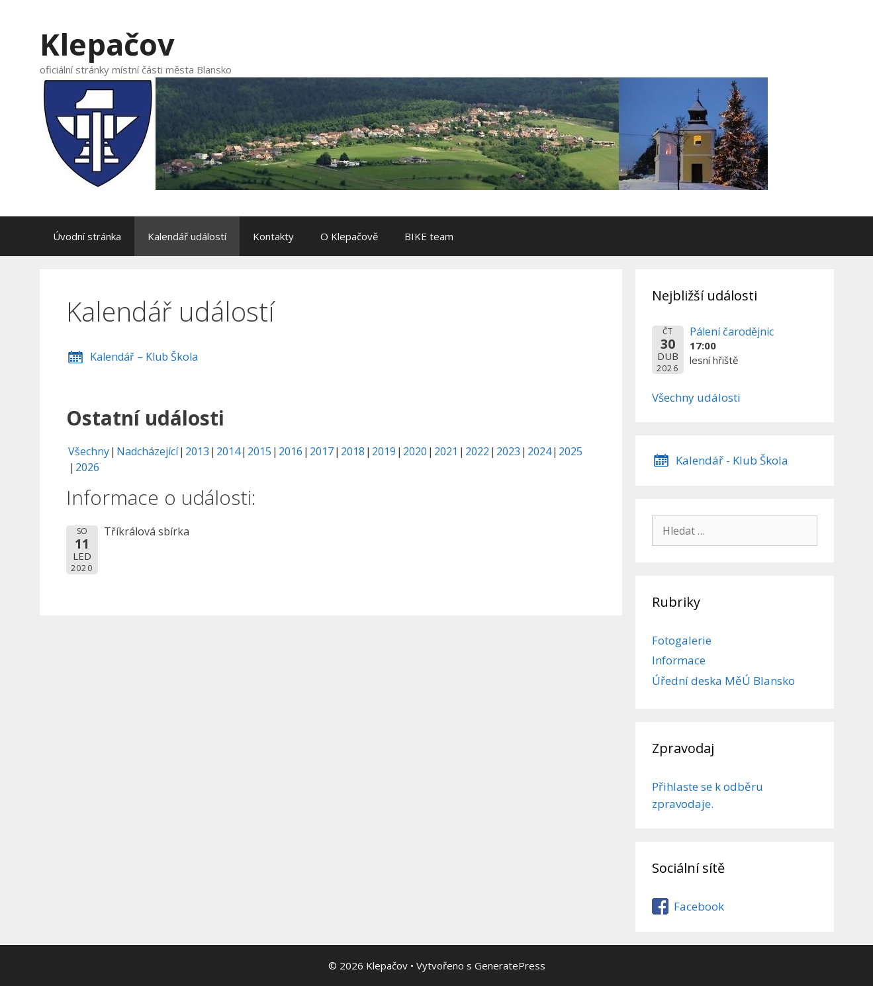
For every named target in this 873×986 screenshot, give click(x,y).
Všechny (88, 451)
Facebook (699, 906)
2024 (539, 451)
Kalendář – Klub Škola (144, 356)
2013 (197, 451)
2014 (228, 451)
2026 (87, 467)
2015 (259, 451)
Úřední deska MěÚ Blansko (723, 680)
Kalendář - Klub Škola (732, 460)
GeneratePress (510, 965)
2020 (415, 451)
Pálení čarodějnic (732, 331)
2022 (477, 451)
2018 (353, 451)
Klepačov (107, 44)
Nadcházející (147, 451)
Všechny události (696, 397)
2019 (384, 451)
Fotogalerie (682, 640)
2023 (508, 451)
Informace (679, 660)
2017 (322, 451)
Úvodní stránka (87, 236)
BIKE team (428, 236)
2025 (570, 451)
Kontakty (273, 236)
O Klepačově (349, 236)
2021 (446, 451)
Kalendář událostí (187, 236)
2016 (290, 451)
